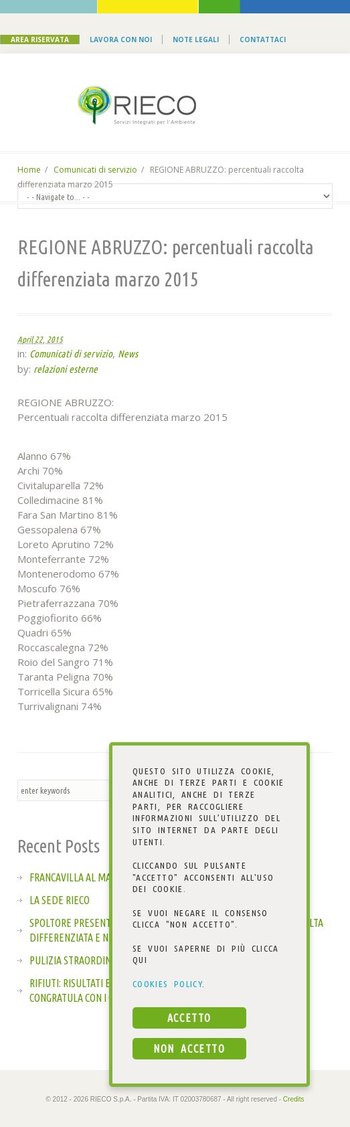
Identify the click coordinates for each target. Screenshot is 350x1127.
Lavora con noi (121, 39)
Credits (293, 1099)
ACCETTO (189, 1018)
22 (39, 339)
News (128, 353)
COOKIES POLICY (167, 983)
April (25, 339)
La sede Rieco (59, 900)
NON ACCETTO (189, 1049)
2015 (55, 339)
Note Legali (196, 39)
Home (29, 169)
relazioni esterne (65, 369)
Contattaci (263, 39)
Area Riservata (40, 39)
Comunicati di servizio (95, 169)
